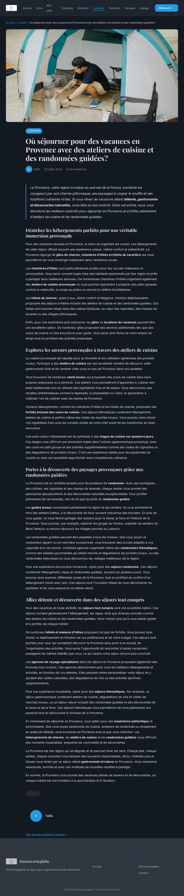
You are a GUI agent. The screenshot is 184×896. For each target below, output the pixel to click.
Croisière (83, 8)
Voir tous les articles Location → (47, 834)
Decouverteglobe (27, 861)
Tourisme (114, 8)
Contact (143, 872)
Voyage (144, 8)
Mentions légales (149, 866)
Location (98, 8)
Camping (67, 8)
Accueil (27, 8)
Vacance (130, 8)
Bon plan (49, 8)
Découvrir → (167, 7)
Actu (39, 8)
